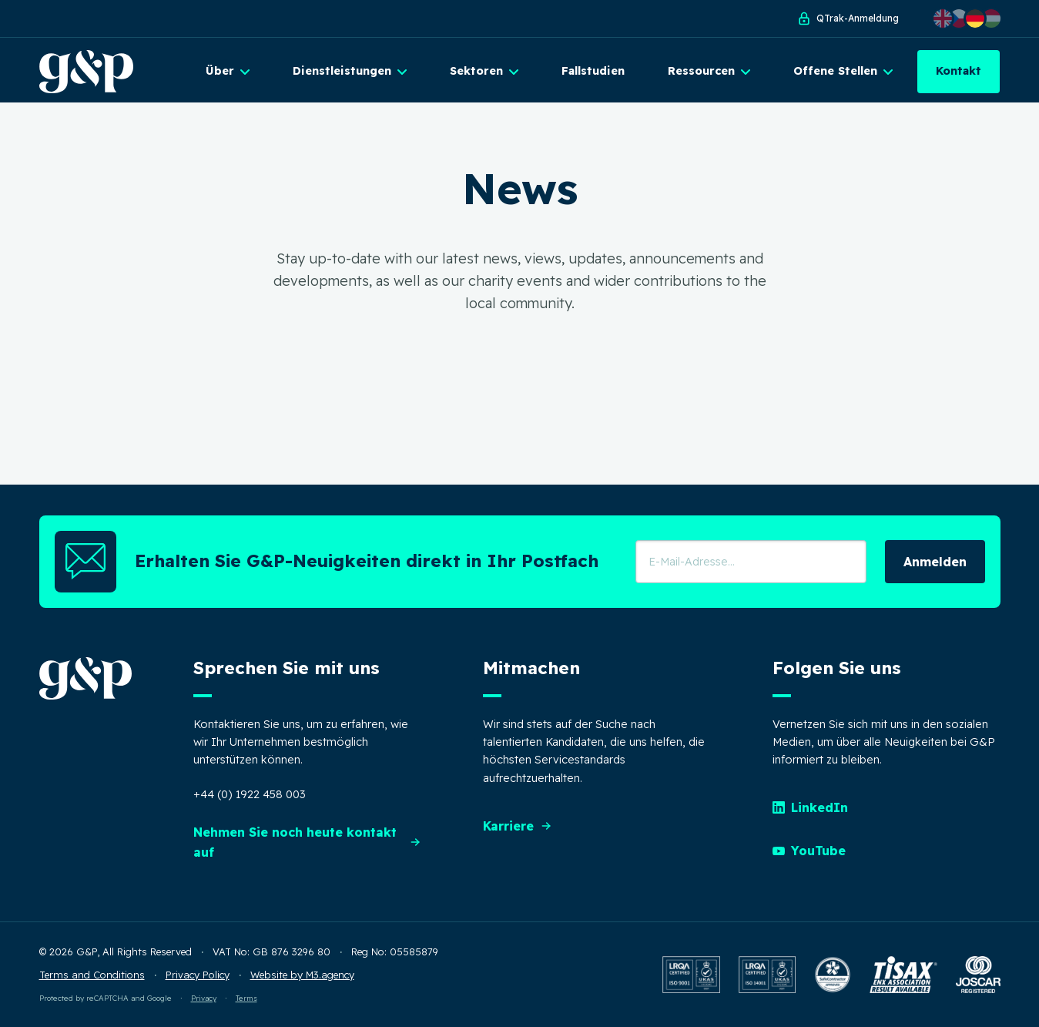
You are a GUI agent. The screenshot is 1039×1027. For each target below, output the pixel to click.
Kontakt (958, 71)
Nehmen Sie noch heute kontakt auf (307, 842)
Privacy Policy (198, 974)
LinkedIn (810, 807)
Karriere (517, 826)
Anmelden (935, 561)
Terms (246, 997)
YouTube (809, 850)
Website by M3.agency (302, 974)
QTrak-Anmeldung (847, 18)
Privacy (203, 997)
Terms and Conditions (92, 974)
